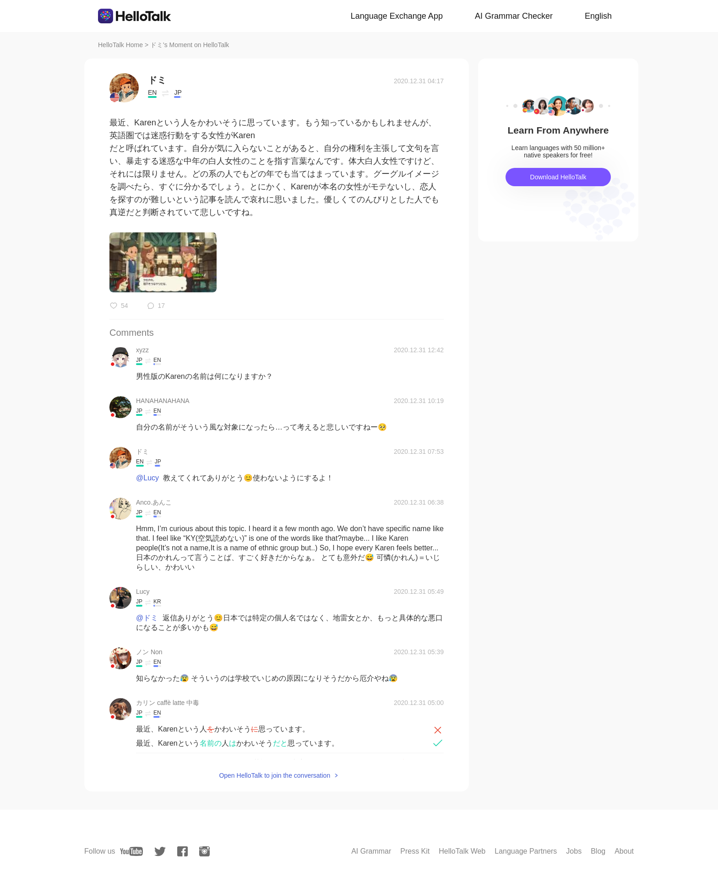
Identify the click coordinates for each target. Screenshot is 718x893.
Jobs (574, 851)
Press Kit (415, 851)
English (598, 16)
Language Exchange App (397, 16)
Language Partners (526, 851)
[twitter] (160, 851)
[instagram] (204, 851)
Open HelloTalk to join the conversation (274, 775)
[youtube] (131, 851)
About (624, 851)
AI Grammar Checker (514, 16)
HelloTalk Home (120, 44)
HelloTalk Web (462, 851)
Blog (598, 851)
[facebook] (182, 851)
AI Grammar (371, 851)
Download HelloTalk (558, 177)
